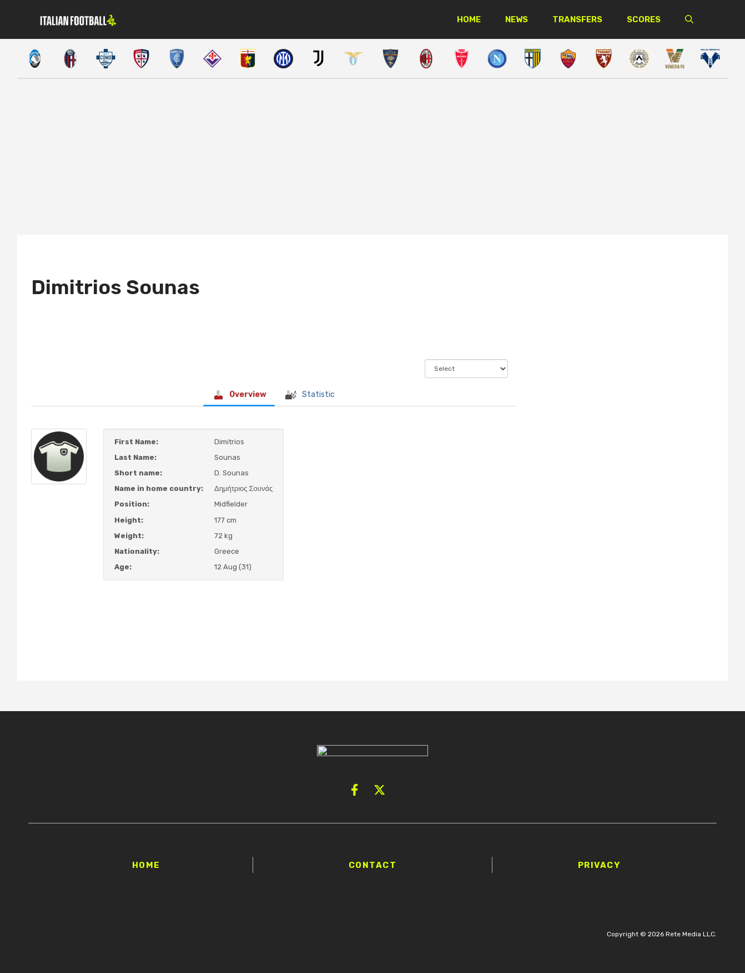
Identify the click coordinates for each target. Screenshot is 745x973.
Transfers (577, 19)
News (516, 19)
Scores (644, 19)
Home (469, 19)
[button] (689, 19)
